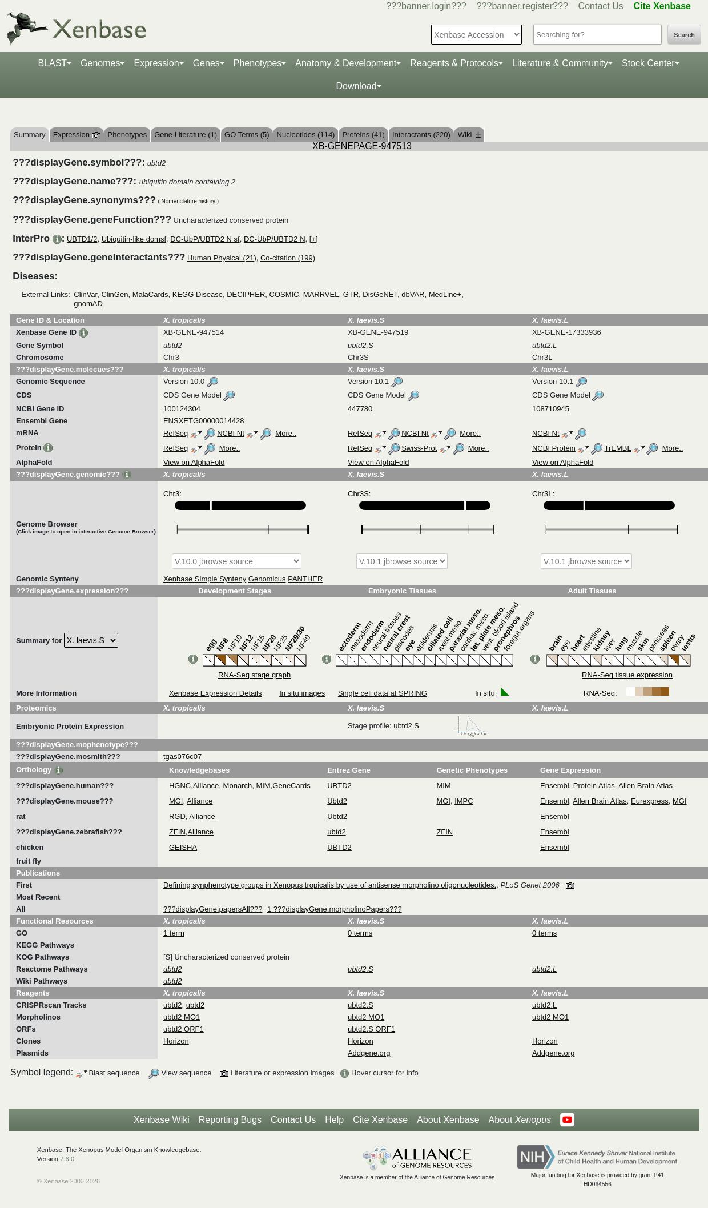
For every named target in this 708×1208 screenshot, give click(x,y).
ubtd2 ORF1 (183, 1029)
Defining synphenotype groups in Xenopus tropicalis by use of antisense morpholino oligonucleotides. (329, 885)
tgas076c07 (182, 756)
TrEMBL (617, 448)
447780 (360, 408)
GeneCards (291, 785)
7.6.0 (67, 1158)
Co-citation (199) (287, 258)
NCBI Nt (230, 433)
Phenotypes (258, 63)
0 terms (360, 933)
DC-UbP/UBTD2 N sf (204, 239)
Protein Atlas (594, 785)
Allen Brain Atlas (645, 785)
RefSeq (175, 433)
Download (356, 86)
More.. (285, 433)
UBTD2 (339, 785)
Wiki (469, 134)
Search (684, 34)
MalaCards (150, 294)
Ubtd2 (337, 801)
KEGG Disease (197, 294)
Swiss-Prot (419, 448)
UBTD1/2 (82, 239)
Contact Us (600, 6)
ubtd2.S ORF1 (371, 1029)
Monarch (237, 785)
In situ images (302, 693)
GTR (351, 294)
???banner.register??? (522, 6)
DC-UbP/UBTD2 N (274, 239)
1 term (173, 933)
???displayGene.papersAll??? (212, 909)
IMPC (463, 801)
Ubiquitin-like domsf (134, 239)
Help (334, 1120)
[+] (313, 239)
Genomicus (267, 579)
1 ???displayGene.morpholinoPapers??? (334, 909)
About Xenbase (448, 1120)
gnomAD (88, 303)
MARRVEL (321, 294)
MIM (263, 785)
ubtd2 (336, 832)
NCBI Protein (554, 448)
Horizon (176, 1041)
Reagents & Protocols (454, 63)
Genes (206, 63)
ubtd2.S (439, 725)
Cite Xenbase (380, 1120)
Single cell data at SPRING (382, 693)
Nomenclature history (188, 201)
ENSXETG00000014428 (203, 420)
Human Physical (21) (221, 258)
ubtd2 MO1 (181, 1017)
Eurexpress (650, 801)
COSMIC (284, 294)
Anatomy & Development (345, 63)
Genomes (100, 63)
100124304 (181, 408)
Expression (156, 63)
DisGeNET (380, 294)
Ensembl (554, 785)
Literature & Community (560, 63)
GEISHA (183, 847)
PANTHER (305, 579)
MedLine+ (445, 294)
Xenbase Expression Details (215, 693)
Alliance (206, 785)
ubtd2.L (544, 1005)
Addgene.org (369, 1053)
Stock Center (648, 63)
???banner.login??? (426, 6)
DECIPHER (246, 294)
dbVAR (412, 294)
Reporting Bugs (230, 1120)
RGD (177, 816)
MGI (176, 801)
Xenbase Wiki (162, 1120)
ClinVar (85, 294)
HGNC (180, 785)
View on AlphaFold (193, 462)
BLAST (52, 63)
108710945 (550, 408)
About (520, 1120)
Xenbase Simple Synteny (204, 579)
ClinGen (114, 294)
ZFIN (177, 832)
